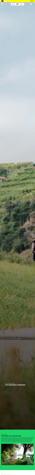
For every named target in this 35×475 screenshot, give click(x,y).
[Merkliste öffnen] (33, 4)
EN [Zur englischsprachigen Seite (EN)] (4, 1)
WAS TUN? (13, 4)
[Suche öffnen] (31, 4)
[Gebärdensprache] (32, 1)
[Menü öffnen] (2, 4)
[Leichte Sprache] (30, 1)
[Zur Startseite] (17, 4)
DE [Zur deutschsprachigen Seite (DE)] (2, 1)
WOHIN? (21, 4)
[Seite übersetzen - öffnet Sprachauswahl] (33, 1)
